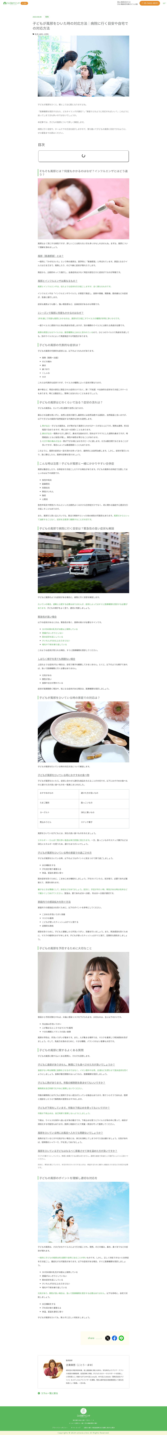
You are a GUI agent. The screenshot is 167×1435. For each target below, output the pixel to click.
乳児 (36, 34)
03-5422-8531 (149, 3)
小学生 (46, 34)
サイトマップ (75, 1428)
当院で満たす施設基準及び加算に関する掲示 (99, 1428)
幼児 (41, 34)
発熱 (47, 16)
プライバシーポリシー (60, 1428)
